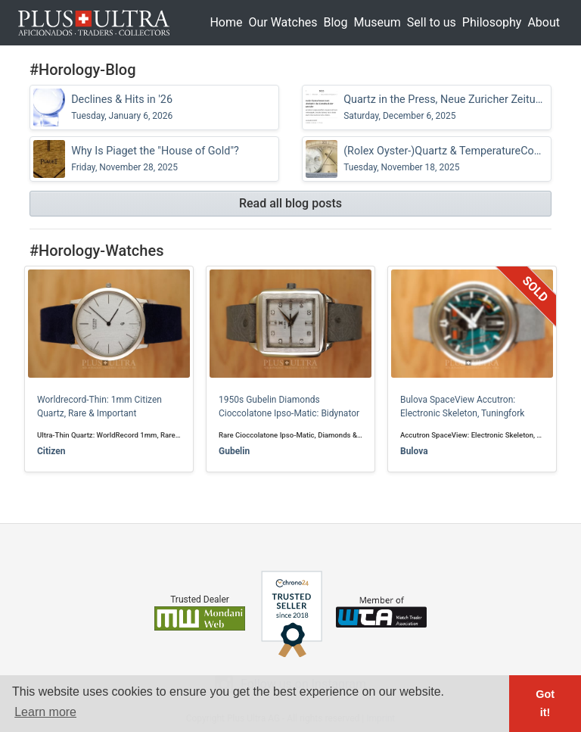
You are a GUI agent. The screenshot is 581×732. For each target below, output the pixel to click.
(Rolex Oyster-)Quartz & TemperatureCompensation (445, 159)
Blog (335, 22)
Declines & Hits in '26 (121, 107)
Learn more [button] (45, 712)
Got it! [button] (545, 703)
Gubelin (234, 451)
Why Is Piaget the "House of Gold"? (155, 159)
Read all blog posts (290, 203)
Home (226, 22)
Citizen (51, 451)
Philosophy (492, 22)
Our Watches (282, 22)
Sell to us (431, 22)
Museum (376, 22)
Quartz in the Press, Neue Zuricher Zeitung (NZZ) (445, 107)
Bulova (414, 451)
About (543, 22)
